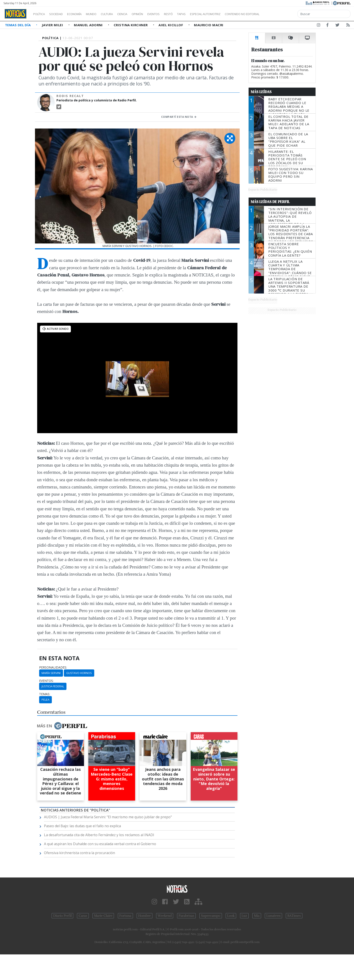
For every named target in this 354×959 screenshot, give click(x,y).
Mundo (101, 14)
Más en (62, 726)
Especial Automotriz (234, 14)
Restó (191, 14)
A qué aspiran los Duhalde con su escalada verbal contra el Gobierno (100, 843)
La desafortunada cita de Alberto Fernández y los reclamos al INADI (99, 834)
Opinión (155, 14)
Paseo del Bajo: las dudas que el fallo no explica (82, 825)
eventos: (46, 681)
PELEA (45, 700)
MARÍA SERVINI (51, 673)
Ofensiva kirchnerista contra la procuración (79, 852)
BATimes (294, 916)
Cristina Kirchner (131, 25)
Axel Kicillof (171, 25)
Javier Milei (53, 25)
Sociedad (60, 14)
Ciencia (137, 14)
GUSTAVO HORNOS (79, 673)
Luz (244, 916)
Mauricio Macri (208, 25)
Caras (82, 916)
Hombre (144, 916)
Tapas (206, 14)
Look (231, 916)
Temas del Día (18, 25)
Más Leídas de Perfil (270, 201)
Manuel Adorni (89, 25)
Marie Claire (103, 916)
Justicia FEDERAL (53, 686)
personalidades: (53, 667)
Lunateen (273, 916)
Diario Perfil (62, 916)
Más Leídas (261, 91)
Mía (257, 916)
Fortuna (125, 916)
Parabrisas (186, 916)
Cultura (119, 14)
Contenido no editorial (279, 14)
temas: (44, 694)
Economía (82, 14)
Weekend (165, 916)
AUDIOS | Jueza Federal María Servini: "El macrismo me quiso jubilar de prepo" (108, 817)
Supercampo (210, 916)
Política (40, 14)
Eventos (174, 14)
